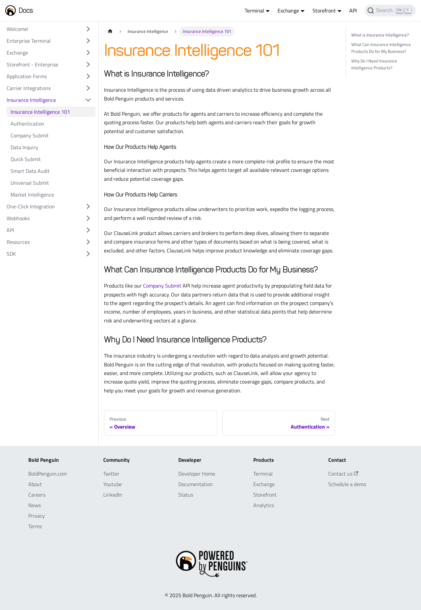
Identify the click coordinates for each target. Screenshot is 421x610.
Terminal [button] (254, 10)
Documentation (195, 484)
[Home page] (110, 31)
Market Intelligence (32, 195)
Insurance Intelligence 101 (40, 112)
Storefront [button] (324, 10)
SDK (11, 254)
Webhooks (18, 218)
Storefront (265, 495)
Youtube (112, 484)
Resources (18, 242)
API (353, 10)
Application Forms (27, 76)
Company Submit (30, 135)
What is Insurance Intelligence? (380, 35)
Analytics (263, 505)
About (35, 484)
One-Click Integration (31, 206)
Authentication (27, 124)
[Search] (390, 10)
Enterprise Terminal (29, 41)
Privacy (36, 516)
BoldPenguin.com (47, 474)
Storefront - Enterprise (32, 64)
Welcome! (17, 29)
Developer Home (196, 474)
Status (185, 495)
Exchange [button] (288, 10)
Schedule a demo (347, 484)
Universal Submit (30, 183)
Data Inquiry (24, 147)
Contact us (343, 474)
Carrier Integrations (29, 88)
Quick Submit (26, 159)
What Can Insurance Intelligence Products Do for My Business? (381, 48)
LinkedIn (112, 495)
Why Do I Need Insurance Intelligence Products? (374, 64)
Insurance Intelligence (31, 100)
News (34, 505)
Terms (35, 526)
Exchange (17, 53)
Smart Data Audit (30, 171)
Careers (36, 495)
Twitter (111, 474)
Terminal (263, 474)
